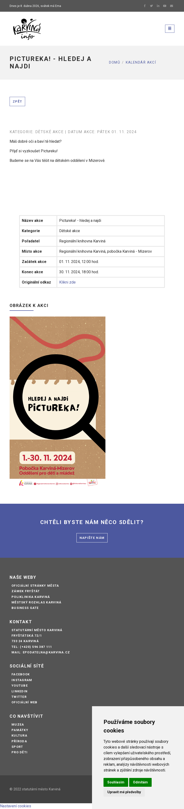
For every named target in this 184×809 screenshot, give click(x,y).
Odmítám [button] (140, 782)
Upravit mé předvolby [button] (124, 792)
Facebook (21, 674)
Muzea (18, 724)
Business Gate (25, 608)
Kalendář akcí (141, 62)
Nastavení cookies (15, 806)
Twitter (19, 697)
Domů (114, 62)
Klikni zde (67, 282)
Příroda (19, 741)
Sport (17, 747)
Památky (20, 730)
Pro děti (20, 752)
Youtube (20, 685)
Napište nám (92, 538)
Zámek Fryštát (26, 591)
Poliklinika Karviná (31, 597)
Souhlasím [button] (115, 782)
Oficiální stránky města (35, 585)
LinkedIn (20, 691)
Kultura (19, 735)
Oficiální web (25, 702)
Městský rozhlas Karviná (36, 602)
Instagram (22, 680)
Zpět (17, 101)
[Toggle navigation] (169, 29)
